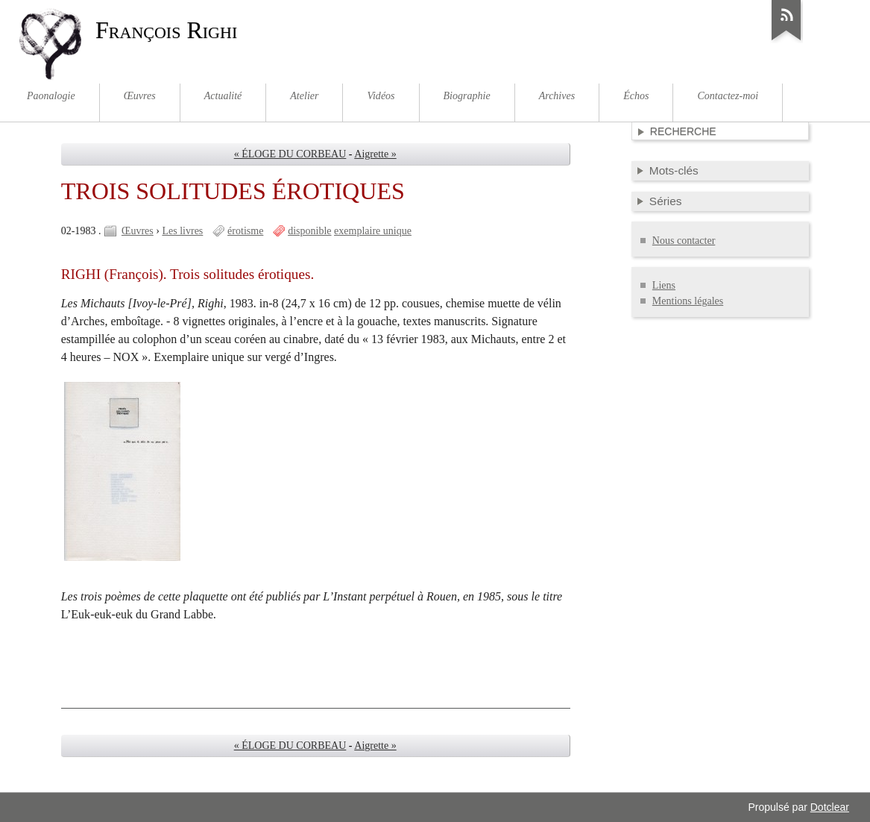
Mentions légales (687, 301)
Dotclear (829, 807)
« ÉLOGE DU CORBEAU (290, 154)
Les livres (182, 230)
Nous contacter (683, 240)
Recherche (683, 131)
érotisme (245, 230)
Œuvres (138, 230)
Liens (663, 285)
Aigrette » (375, 154)
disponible (309, 230)
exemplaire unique (373, 230)
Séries (665, 201)
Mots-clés (674, 170)
